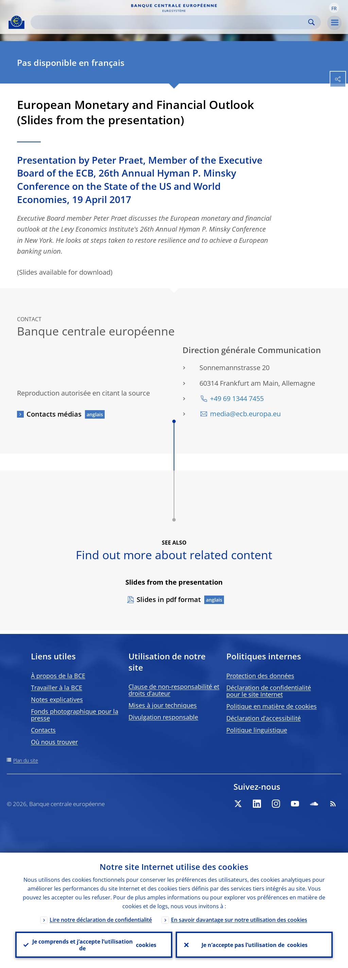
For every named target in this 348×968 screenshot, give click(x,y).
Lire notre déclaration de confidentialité (101, 919)
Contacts (43, 730)
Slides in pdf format (169, 599)
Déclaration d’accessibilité (263, 718)
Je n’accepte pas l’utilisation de (254, 944)
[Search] (170, 22)
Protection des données (260, 676)
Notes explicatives (57, 699)
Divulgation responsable (163, 717)
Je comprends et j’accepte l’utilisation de (94, 944)
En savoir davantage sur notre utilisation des (239, 919)
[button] (334, 8)
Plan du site (25, 760)
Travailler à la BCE (56, 687)
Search (311, 22)
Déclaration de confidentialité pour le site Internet (268, 690)
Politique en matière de (271, 706)
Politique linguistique (256, 730)
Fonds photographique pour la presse (74, 714)
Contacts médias (54, 414)
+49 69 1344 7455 (237, 398)
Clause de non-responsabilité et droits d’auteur (173, 689)
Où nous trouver (54, 742)
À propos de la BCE (58, 676)
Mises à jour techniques (162, 705)
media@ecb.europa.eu (245, 413)
